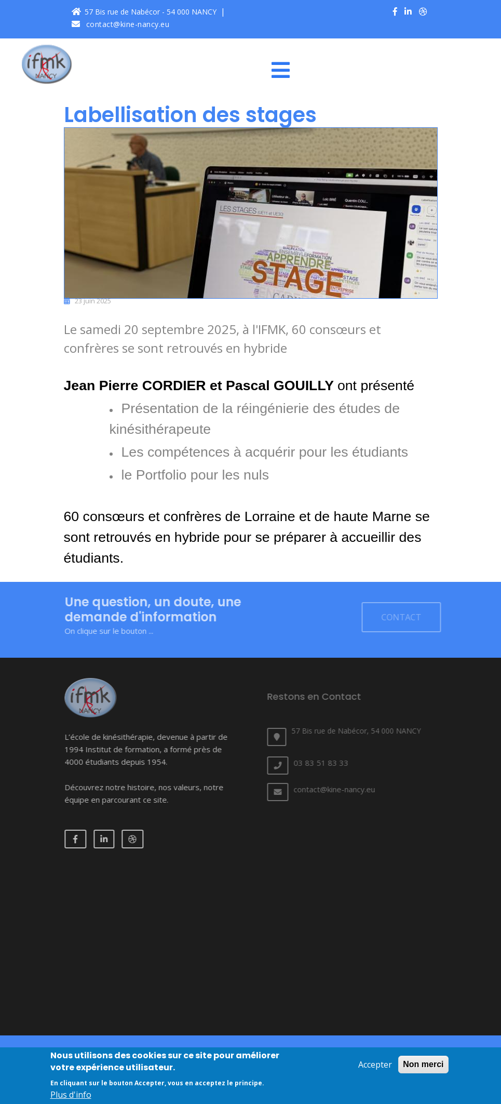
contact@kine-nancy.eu (121, 24)
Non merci (423, 1069)
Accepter (375, 1069)
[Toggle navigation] (284, 70)
